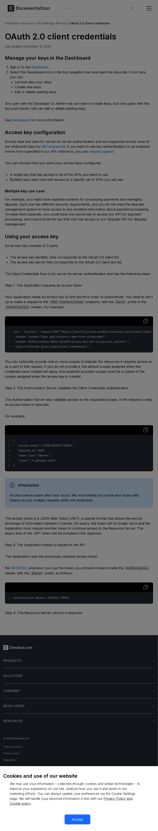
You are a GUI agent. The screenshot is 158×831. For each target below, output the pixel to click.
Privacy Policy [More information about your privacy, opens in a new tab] (114, 798)
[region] (79, 798)
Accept (77, 819)
